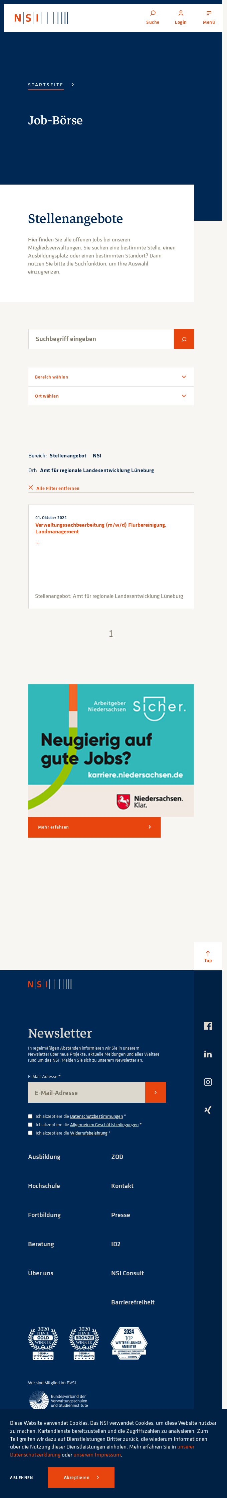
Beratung (41, 1243)
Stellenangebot (68, 455)
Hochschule (44, 1185)
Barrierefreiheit (133, 1301)
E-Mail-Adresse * (44, 1076)
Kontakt (122, 1185)
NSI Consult (127, 1272)
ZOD (117, 1156)
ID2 (116, 1243)
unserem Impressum (97, 1454)
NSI (97, 455)
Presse (120, 1214)
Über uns (40, 1272)
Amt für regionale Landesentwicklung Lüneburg (97, 470)
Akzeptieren (77, 1477)
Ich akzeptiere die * (81, 1116)
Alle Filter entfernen (57, 488)
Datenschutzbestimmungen (96, 1116)
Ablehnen (21, 1477)
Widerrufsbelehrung (88, 1133)
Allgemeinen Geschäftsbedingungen (104, 1124)
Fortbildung (44, 1214)
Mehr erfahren (53, 827)
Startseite (46, 84)
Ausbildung (44, 1156)
